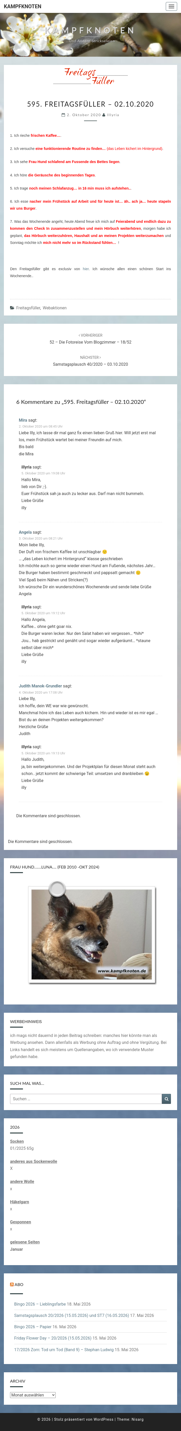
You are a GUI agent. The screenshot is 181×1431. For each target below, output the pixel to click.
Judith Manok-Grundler (40, 686)
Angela (25, 532)
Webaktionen (55, 307)
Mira (23, 420)
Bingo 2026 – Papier (33, 1326)
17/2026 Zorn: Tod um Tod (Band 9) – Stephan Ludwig (64, 1349)
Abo (19, 1284)
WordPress (103, 1419)
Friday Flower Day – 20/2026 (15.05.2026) (53, 1338)
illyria (113, 115)
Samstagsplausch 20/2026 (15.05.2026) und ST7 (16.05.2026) (71, 1315)
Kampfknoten (22, 6)
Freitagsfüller (28, 307)
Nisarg (138, 1419)
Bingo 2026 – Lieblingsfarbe (40, 1304)
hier (86, 269)
